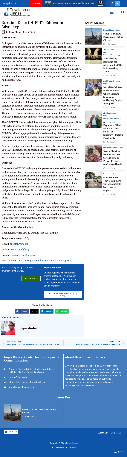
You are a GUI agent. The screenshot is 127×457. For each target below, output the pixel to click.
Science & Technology (111, 55)
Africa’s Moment (110, 50)
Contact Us (116, 433)
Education (107, 174)
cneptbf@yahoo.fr (19, 243)
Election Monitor (110, 113)
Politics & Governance (112, 118)
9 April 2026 (109, 75)
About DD (103, 433)
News (118, 30)
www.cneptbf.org (20, 249)
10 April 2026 (109, 44)
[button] (22, 311)
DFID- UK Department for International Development (44, 260)
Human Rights (109, 30)
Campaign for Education (23, 255)
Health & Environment (112, 81)
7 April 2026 (109, 194)
